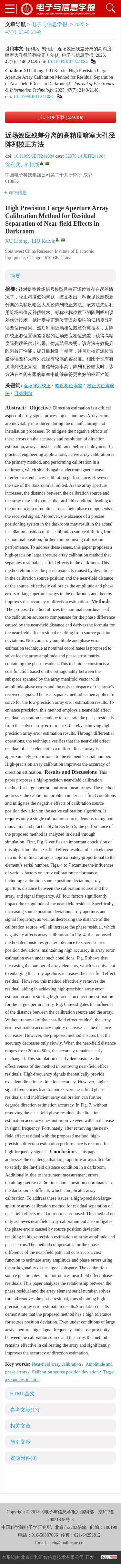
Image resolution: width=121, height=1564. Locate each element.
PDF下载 (65, 117)
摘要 (15, 276)
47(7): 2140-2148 (23, 31)
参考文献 (24, 1409)
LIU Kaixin (43, 241)
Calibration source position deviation (65, 1372)
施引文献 (20, 1442)
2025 (79, 24)
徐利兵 (13, 164)
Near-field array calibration (56, 1364)
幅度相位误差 (68, 385)
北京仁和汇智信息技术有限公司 (52, 1557)
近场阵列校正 (37, 385)
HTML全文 (22, 1393)
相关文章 (20, 1426)
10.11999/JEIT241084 (67, 61)
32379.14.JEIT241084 (85, 156)
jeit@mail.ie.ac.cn (66, 1542)
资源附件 (23, 1458)
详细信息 (15, 192)
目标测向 (23, 393)
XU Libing (16, 241)
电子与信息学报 (49, 24)
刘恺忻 (32, 164)
